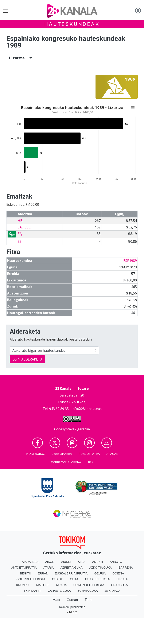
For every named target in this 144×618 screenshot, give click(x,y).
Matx (56, 600)
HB (20, 220)
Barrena (125, 567)
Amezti (97, 562)
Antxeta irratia (24, 567)
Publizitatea (89, 454)
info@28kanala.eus (87, 408)
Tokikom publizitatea (72, 607)
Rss (90, 462)
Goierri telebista (30, 579)
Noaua (61, 585)
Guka (74, 579)
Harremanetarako (66, 462)
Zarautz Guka (59, 590)
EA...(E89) (24, 227)
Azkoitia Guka (100, 567)
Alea (81, 562)
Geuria (100, 573)
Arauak (112, 454)
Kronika (23, 585)
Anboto (116, 562)
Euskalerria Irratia (71, 573)
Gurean (72, 600)
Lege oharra (62, 454)
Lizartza (20, 58)
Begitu (25, 573)
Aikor (49, 562)
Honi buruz (35, 454)
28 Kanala (112, 590)
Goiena (118, 573)
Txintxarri (32, 590)
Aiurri (66, 562)
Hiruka (122, 579)
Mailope (42, 585)
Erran (43, 573)
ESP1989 (130, 260)
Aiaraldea (30, 562)
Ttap (88, 600)
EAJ (20, 233)
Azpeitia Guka (72, 567)
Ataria (48, 567)
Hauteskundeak (72, 24)
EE (20, 241)
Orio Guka (119, 585)
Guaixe (57, 579)
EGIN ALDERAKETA (27, 359)
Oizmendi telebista (88, 585)
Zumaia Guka (88, 590)
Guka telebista (97, 579)
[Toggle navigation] (5, 11)
